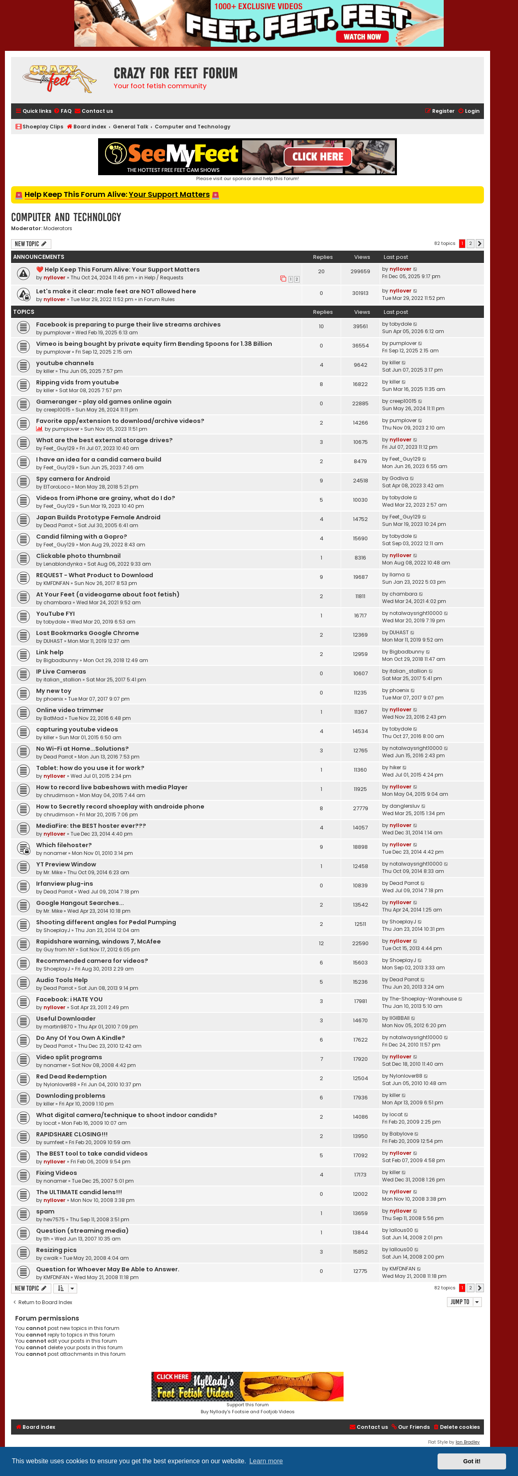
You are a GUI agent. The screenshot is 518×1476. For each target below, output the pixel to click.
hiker (395, 767)
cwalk (51, 1257)
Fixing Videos (56, 1173)
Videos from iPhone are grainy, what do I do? (105, 498)
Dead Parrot (58, 525)
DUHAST (53, 640)
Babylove (401, 1133)
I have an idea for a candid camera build (98, 459)
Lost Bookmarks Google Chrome (87, 633)
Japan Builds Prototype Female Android (98, 517)
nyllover (55, 277)
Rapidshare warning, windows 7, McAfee (98, 941)
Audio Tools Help (62, 980)
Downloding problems (70, 1096)
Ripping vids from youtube (77, 382)
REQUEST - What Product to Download (94, 575)
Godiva (399, 478)
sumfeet (54, 1142)
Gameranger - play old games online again (104, 402)
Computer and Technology (66, 217)
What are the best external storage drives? (104, 440)
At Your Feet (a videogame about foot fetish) (108, 594)
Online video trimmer (69, 710)
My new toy (53, 691)
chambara (57, 602)
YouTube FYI (55, 614)
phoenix (53, 698)
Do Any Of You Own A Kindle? (80, 1038)
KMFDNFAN (56, 583)
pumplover (57, 332)
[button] (480, 243)
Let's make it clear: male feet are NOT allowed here (116, 291)
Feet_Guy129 (59, 448)
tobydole (401, 323)
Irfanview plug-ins (64, 884)
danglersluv (405, 805)
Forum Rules (159, 299)
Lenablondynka (63, 563)
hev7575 (54, 1219)
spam (45, 1211)
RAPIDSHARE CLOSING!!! (72, 1134)
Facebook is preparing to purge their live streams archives (128, 324)
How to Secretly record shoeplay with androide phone (120, 806)
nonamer (55, 853)
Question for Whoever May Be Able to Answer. (107, 1269)
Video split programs (69, 1057)
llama (397, 574)
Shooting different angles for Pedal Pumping (106, 922)
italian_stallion (62, 679)
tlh (47, 1238)
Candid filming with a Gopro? (81, 536)
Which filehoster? (64, 845)
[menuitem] (62, 111)
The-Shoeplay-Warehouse (423, 998)
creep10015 (57, 409)
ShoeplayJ (57, 930)
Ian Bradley (468, 1442)
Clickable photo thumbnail (78, 556)
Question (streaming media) (82, 1231)
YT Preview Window (66, 864)
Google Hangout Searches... (80, 903)
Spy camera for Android (73, 479)
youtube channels (65, 363)
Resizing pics (56, 1250)
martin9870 (58, 1026)
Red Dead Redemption (71, 1076)
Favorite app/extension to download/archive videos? (120, 421)
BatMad (54, 718)
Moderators (58, 228)
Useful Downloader (66, 1018)
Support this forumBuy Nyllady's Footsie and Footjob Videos (247, 1393)
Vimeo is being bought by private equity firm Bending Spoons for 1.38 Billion (154, 344)
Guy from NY (59, 949)
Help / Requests (163, 277)
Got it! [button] (472, 1461)
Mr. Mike (53, 872)
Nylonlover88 (60, 1084)
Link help (50, 652)
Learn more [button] (266, 1461)
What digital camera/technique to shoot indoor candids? (126, 1115)
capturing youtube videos (77, 729)
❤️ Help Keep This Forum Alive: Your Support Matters (118, 269)
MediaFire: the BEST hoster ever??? (91, 826)
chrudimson (59, 795)
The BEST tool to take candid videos (92, 1153)
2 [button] (470, 243)
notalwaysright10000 (416, 613)
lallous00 (401, 1230)
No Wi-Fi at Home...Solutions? (82, 749)
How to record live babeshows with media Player (112, 787)
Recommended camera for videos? (92, 961)
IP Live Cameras (61, 671)
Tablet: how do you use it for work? (90, 768)
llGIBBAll (400, 1017)
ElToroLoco (57, 486)
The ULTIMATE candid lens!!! (79, 1192)
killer (49, 371)
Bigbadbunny (61, 660)
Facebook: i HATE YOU (69, 999)
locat (50, 1123)
